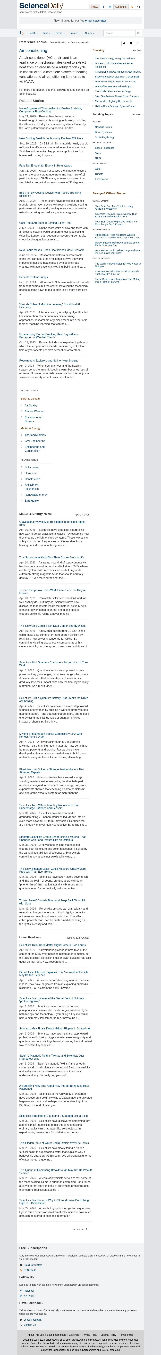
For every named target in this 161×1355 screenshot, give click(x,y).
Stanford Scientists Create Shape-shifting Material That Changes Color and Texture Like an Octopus (52, 838)
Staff (49, 1334)
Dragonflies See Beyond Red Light (113, 86)
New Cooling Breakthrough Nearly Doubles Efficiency (51, 138)
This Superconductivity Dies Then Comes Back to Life (51, 557)
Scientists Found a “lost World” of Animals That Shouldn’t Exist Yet (117, 272)
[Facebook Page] (103, 6)
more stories (80, 1229)
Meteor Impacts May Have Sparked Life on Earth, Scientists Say (117, 244)
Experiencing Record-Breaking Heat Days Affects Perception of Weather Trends (49, 336)
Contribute (60, 1334)
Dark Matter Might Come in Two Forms (115, 81)
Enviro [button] (60, 33)
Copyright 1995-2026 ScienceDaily (41, 1339)
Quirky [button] (89, 33)
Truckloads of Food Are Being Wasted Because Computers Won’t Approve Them (117, 236)
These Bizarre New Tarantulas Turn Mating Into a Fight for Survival (117, 280)
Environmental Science (33, 419)
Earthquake (32, 500)
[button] (124, 43)
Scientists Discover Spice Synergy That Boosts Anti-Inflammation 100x (116, 215)
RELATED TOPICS (29, 390)
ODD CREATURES (101, 258)
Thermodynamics (35, 435)
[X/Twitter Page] (110, 6)
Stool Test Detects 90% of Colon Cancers (117, 96)
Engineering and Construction (35, 448)
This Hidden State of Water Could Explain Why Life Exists (54, 1143)
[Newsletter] (138, 6)
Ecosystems (101, 179)
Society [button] (75, 33)
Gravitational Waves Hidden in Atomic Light (118, 71)
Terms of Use (126, 1334)
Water (98, 169)
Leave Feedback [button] (32, 1319)
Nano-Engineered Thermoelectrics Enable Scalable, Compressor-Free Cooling (50, 110)
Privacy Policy (89, 1334)
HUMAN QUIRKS (100, 201)
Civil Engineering (35, 441)
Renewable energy (36, 494)
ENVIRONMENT (100, 163)
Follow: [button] (94, 6)
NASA (98, 158)
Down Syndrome (104, 132)
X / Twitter (29, 1295)
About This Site (36, 1334)
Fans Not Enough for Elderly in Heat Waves (45, 165)
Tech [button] (46, 33)
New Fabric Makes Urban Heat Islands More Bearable (51, 250)
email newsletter (95, 20)
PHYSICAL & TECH (101, 142)
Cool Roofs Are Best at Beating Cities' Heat (45, 222)
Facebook (29, 1290)
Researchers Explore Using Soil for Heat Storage (49, 360)
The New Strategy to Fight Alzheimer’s (115, 58)
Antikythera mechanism (32, 486)
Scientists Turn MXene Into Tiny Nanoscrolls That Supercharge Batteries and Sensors (49, 807)
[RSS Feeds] (131, 6)
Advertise (74, 1334)
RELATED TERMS (29, 460)
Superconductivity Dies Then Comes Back (117, 76)
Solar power (32, 467)
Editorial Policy (108, 1334)
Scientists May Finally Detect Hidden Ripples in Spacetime (54, 1028)
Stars (98, 153)
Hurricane (31, 473)
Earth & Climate (30, 398)
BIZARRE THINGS (101, 229)
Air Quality (31, 405)
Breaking (98, 50)
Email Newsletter (33, 1265)
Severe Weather (34, 411)
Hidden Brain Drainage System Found (115, 106)
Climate (99, 174)
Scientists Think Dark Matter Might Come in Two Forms (52, 945)
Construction (32, 479)
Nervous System (104, 127)
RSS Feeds (30, 1270)
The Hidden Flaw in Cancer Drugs (113, 91)
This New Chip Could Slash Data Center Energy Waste (52, 625)
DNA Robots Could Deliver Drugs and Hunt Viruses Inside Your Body (117, 251)
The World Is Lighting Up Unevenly (113, 101)
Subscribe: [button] (120, 6)
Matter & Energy (30, 428)
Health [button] (33, 33)
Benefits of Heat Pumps (33, 277)
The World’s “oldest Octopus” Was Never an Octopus (118, 265)
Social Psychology (104, 137)
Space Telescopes (104, 148)
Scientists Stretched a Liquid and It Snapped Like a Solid (53, 1115)
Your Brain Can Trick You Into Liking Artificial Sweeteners (114, 207)
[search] (138, 33)
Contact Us (30, 1324)
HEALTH (96, 122)
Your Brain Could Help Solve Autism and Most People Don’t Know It (116, 223)
